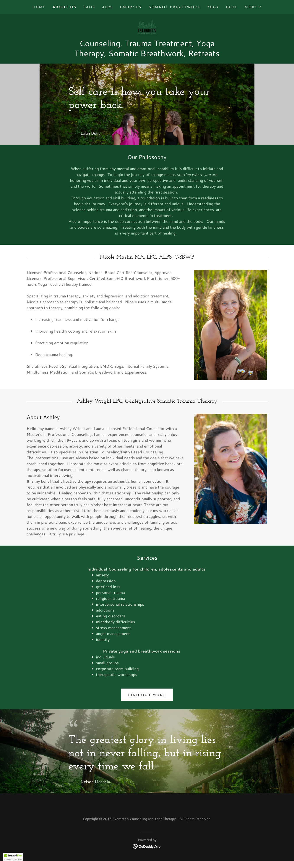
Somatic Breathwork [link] (174, 6)
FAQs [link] (89, 6)
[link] (147, 27)
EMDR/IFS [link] (130, 6)
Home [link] (38, 6)
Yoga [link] (213, 6)
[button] (253, 7)
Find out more (147, 694)
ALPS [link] (107, 6)
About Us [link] (64, 6)
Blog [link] (232, 6)
